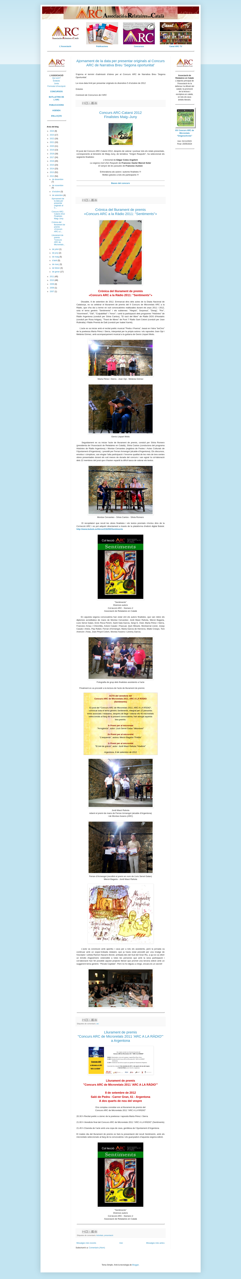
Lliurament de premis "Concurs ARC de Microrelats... (58, 240)
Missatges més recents (86, 1243)
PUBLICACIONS (56, 105)
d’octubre (56, 191)
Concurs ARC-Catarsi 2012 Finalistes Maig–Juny (58, 215)
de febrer (56, 268)
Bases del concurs (120, 183)
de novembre (57, 185)
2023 (52, 135)
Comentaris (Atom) (97, 1248)
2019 (52, 150)
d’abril (55, 260)
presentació (108, 1235)
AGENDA (56, 110)
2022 (52, 138)
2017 (52, 157)
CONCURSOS (56, 91)
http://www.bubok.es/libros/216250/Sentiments (100, 529)
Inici (121, 1243)
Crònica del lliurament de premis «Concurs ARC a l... (58, 227)
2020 (52, 146)
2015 (52, 165)
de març (56, 264)
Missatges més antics (155, 1243)
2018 (52, 154)
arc (97, 1024)
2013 (52, 172)
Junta (56, 83)
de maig (55, 257)
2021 (52, 142)
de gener (56, 272)
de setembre (57, 195)
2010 (52, 280)
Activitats (99, 1235)
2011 (52, 276)
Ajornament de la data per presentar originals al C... (58, 203)
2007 (52, 291)
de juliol (55, 249)
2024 (52, 131)
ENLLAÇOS (56, 116)
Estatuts (56, 81)
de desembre (57, 179)
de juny (55, 253)
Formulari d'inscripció (56, 86)
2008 (52, 288)
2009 (52, 284)
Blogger (135, 1265)
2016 (52, 161)
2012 (52, 176)
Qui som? (56, 78)
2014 (52, 169)
